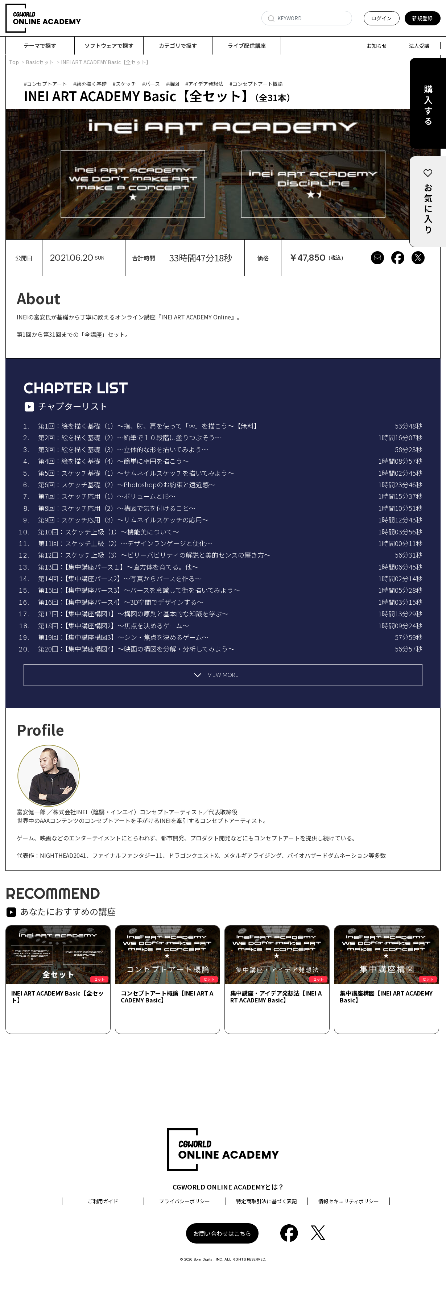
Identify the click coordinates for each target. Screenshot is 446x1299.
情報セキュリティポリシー (348, 1201)
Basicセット (40, 62)
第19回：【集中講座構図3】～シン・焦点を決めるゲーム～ (123, 637)
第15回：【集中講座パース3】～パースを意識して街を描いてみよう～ (139, 590)
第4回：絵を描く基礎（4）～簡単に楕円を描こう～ (113, 461)
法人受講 (419, 45)
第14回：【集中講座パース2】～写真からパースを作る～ (120, 578)
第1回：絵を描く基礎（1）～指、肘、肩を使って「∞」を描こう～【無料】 (149, 426)
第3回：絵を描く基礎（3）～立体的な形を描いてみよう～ (123, 449)
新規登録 (422, 18)
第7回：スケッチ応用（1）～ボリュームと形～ (106, 496)
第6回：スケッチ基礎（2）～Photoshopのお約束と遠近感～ (126, 484)
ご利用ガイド (103, 1201)
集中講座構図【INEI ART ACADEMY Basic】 (386, 997)
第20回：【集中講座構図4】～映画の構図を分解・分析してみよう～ (136, 649)
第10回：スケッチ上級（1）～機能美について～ (108, 532)
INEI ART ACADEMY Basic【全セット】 (57, 997)
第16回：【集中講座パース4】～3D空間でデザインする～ (120, 602)
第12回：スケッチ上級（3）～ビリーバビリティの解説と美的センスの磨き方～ (154, 555)
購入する (428, 106)
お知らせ (377, 45)
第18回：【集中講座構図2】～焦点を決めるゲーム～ (113, 625)
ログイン (381, 18)
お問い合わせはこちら (222, 1233)
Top (14, 62)
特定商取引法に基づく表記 (266, 1201)
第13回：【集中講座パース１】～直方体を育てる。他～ (118, 567)
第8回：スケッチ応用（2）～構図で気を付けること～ (116, 508)
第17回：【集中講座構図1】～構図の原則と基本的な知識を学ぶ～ (133, 614)
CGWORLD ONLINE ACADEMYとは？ (228, 1187)
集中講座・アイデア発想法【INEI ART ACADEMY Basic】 (276, 997)
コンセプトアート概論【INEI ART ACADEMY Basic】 (167, 997)
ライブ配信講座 (247, 45)
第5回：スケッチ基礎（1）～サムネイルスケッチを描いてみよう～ (136, 473)
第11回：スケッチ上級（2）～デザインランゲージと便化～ (125, 543)
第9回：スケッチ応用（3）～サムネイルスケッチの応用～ (123, 520)
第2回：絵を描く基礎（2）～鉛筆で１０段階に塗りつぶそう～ (130, 437)
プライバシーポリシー (184, 1201)
